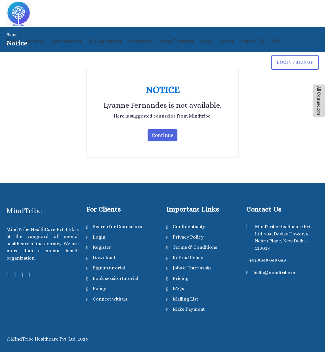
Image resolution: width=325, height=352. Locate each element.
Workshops (140, 41)
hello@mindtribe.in (274, 272)
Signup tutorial (109, 268)
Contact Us (251, 41)
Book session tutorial (115, 278)
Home (12, 41)
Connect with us (110, 299)
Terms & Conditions (195, 247)
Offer (275, 41)
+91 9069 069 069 (267, 260)
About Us (35, 41)
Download (104, 258)
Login (99, 237)
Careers (226, 41)
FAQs (178, 288)
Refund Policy (188, 258)
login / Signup (295, 62)
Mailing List (185, 299)
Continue (162, 135)
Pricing (181, 278)
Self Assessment (105, 41)
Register (102, 247)
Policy (99, 288)
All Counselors (319, 100)
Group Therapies (176, 41)
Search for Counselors (117, 226)
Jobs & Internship (192, 268)
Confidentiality (189, 226)
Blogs (206, 41)
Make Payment (189, 309)
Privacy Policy (188, 237)
